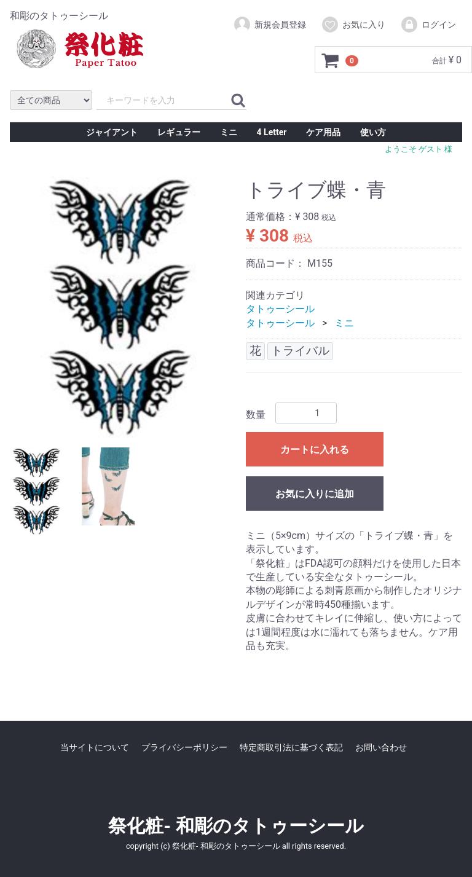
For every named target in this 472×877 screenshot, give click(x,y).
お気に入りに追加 (314, 494)
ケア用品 (323, 132)
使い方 (373, 132)
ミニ (228, 132)
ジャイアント (112, 132)
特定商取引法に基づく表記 (291, 747)
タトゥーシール (280, 309)
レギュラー (178, 132)
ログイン (428, 24)
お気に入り (353, 24)
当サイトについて (94, 747)
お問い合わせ (381, 747)
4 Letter (272, 132)
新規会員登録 (269, 24)
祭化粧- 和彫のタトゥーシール (235, 825)
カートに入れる (314, 449)
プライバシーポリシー (184, 747)
